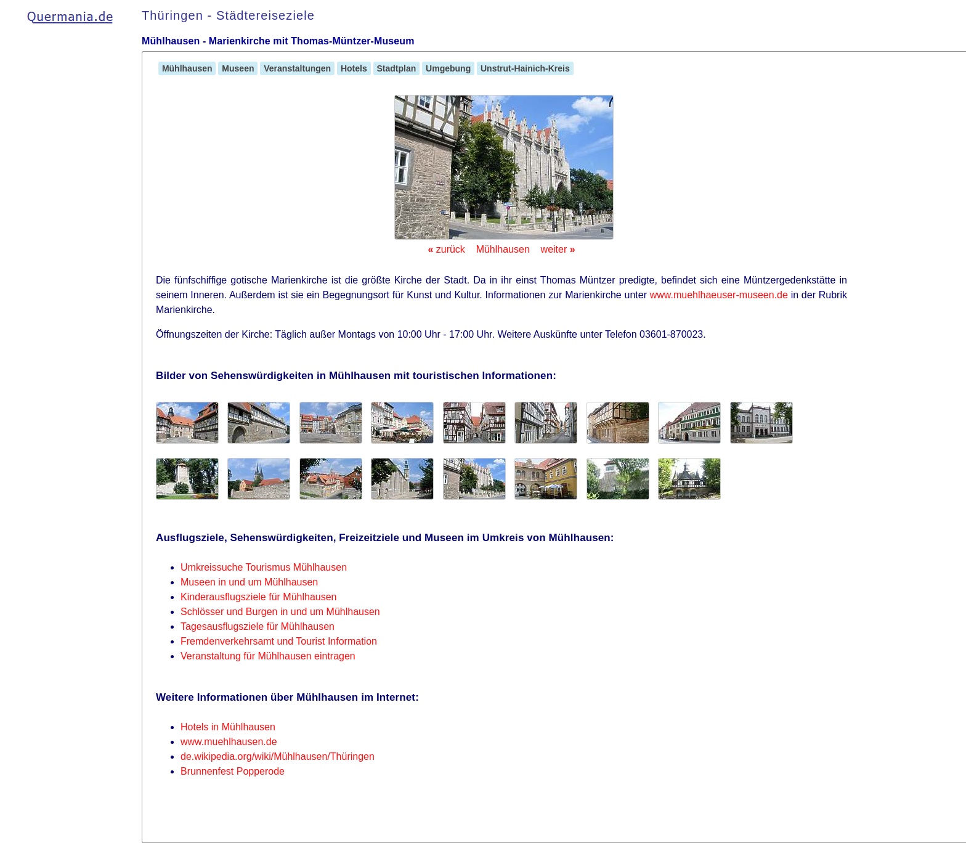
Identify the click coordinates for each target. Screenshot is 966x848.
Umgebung (448, 68)
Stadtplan (397, 68)
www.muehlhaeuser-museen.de (719, 295)
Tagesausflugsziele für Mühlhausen (258, 626)
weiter (558, 249)
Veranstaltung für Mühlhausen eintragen (268, 656)
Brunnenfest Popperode (233, 771)
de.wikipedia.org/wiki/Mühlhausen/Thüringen (278, 756)
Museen (237, 68)
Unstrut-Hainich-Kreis (525, 68)
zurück (446, 249)
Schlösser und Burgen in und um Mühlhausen (280, 611)
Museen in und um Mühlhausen (249, 582)
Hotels (354, 68)
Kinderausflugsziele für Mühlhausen (258, 597)
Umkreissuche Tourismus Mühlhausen (264, 567)
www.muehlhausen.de (229, 741)
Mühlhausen (187, 68)
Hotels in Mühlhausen (228, 727)
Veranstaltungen (297, 68)
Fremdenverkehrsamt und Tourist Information (279, 641)
